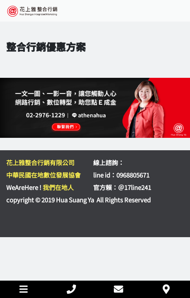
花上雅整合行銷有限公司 (40, 162)
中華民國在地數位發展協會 (43, 175)
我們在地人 (58, 187)
